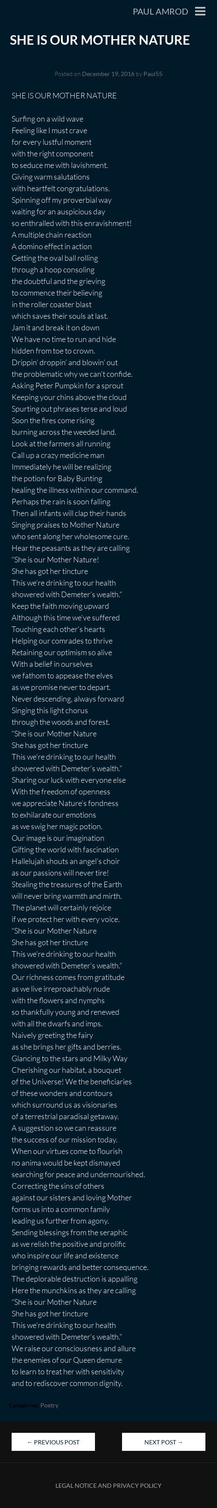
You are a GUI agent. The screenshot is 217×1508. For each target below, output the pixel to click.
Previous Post (53, 1442)
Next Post (163, 1442)
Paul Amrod (160, 11)
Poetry (49, 1405)
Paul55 (153, 73)
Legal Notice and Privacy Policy (108, 1485)
